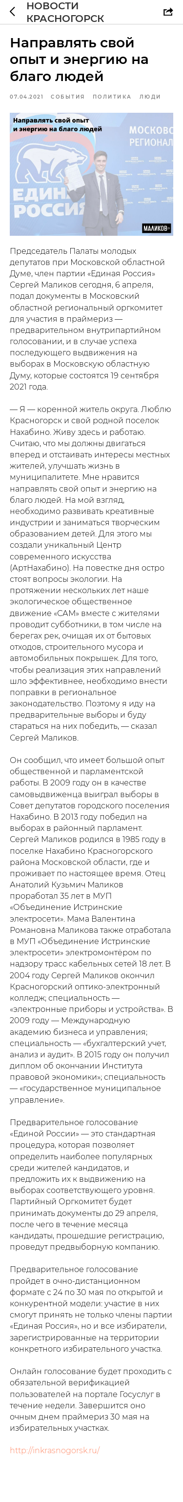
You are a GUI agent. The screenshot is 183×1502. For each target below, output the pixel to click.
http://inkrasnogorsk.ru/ (55, 1450)
